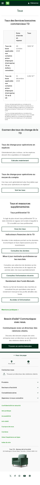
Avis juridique (6, 409)
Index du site (6, 441)
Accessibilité (6, 415)
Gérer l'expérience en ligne (11, 436)
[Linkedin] (30, 475)
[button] (20, 159)
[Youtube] (24, 475)
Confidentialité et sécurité (11, 404)
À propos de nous (8, 425)
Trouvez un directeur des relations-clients (21, 373)
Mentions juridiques (9, 309)
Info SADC (5, 420)
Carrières (5, 431)
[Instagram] (19, 475)
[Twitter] (10, 475)
